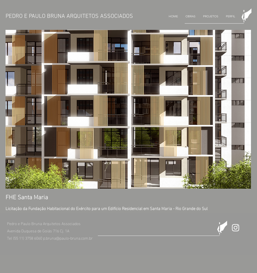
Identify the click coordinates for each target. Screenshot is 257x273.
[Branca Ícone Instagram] (235, 228)
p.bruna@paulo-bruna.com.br (68, 237)
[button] (190, 16)
